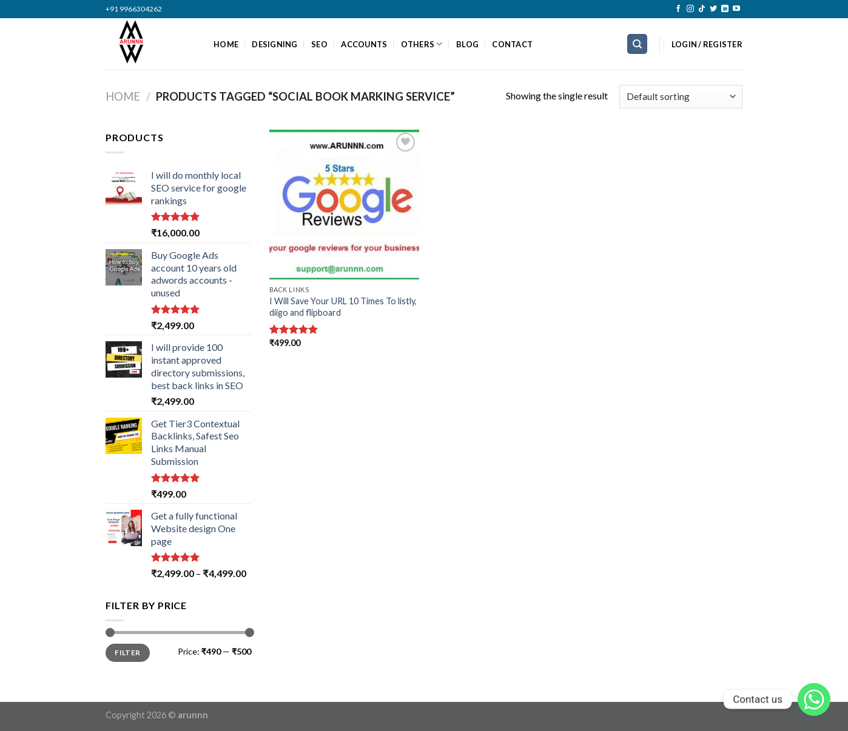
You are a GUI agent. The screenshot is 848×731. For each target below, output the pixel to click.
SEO (319, 44)
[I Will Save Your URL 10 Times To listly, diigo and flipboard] (344, 204)
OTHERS (422, 44)
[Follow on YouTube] (736, 9)
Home (123, 96)
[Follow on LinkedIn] (725, 9)
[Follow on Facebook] (678, 9)
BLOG (467, 44)
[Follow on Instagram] (690, 9)
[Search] (637, 44)
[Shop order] (680, 96)
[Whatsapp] (814, 699)
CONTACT (512, 44)
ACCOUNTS (364, 44)
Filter (127, 652)
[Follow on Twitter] (713, 9)
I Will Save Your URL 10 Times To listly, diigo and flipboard (343, 307)
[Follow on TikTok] (701, 9)
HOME (226, 44)
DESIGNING (274, 44)
